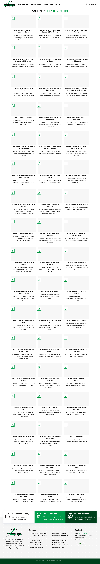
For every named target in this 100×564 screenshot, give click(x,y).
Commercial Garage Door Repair (38, 533)
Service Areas (36, 4)
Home (19, 4)
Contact (57, 4)
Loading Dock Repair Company (60, 535)
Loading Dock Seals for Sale (59, 540)
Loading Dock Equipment (36, 547)
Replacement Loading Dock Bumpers (62, 545)
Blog (51, 4)
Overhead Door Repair (58, 542)
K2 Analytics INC (53, 562)
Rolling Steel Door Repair (58, 547)
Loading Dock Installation (59, 533)
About (46, 4)
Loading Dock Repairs (58, 538)
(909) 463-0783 (83, 533)
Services (26, 4)
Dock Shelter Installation (36, 540)
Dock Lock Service (35, 538)
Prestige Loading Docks (57, 11)
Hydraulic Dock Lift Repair (36, 545)
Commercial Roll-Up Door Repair (38, 535)
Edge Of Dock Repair (35, 542)
